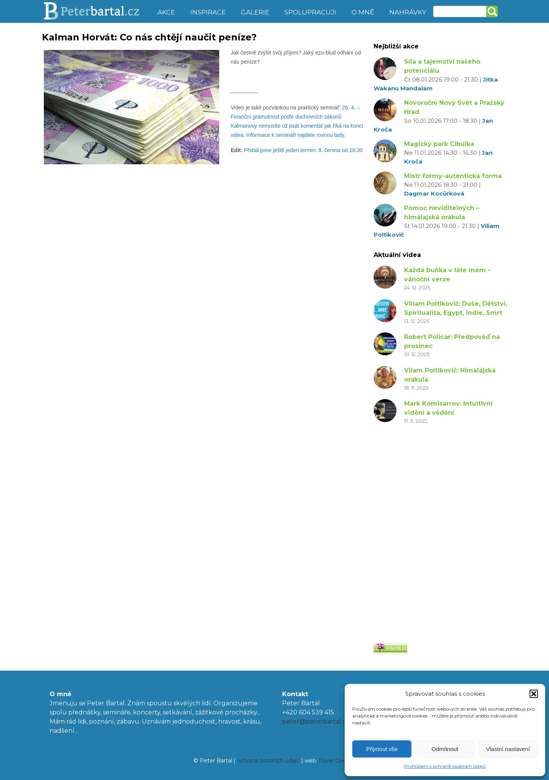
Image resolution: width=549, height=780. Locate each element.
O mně (363, 12)
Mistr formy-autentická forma (453, 176)
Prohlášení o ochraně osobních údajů (445, 766)
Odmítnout (445, 749)
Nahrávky (407, 12)
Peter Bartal (96, 11)
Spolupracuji (310, 12)
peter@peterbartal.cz (315, 721)
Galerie (255, 12)
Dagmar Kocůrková (434, 193)
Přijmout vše (382, 749)
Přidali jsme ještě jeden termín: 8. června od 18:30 (304, 150)
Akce (166, 12)
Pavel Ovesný (337, 760)
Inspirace (208, 12)
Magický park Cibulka (439, 144)
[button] (534, 694)
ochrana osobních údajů (268, 760)
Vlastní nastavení (508, 749)
